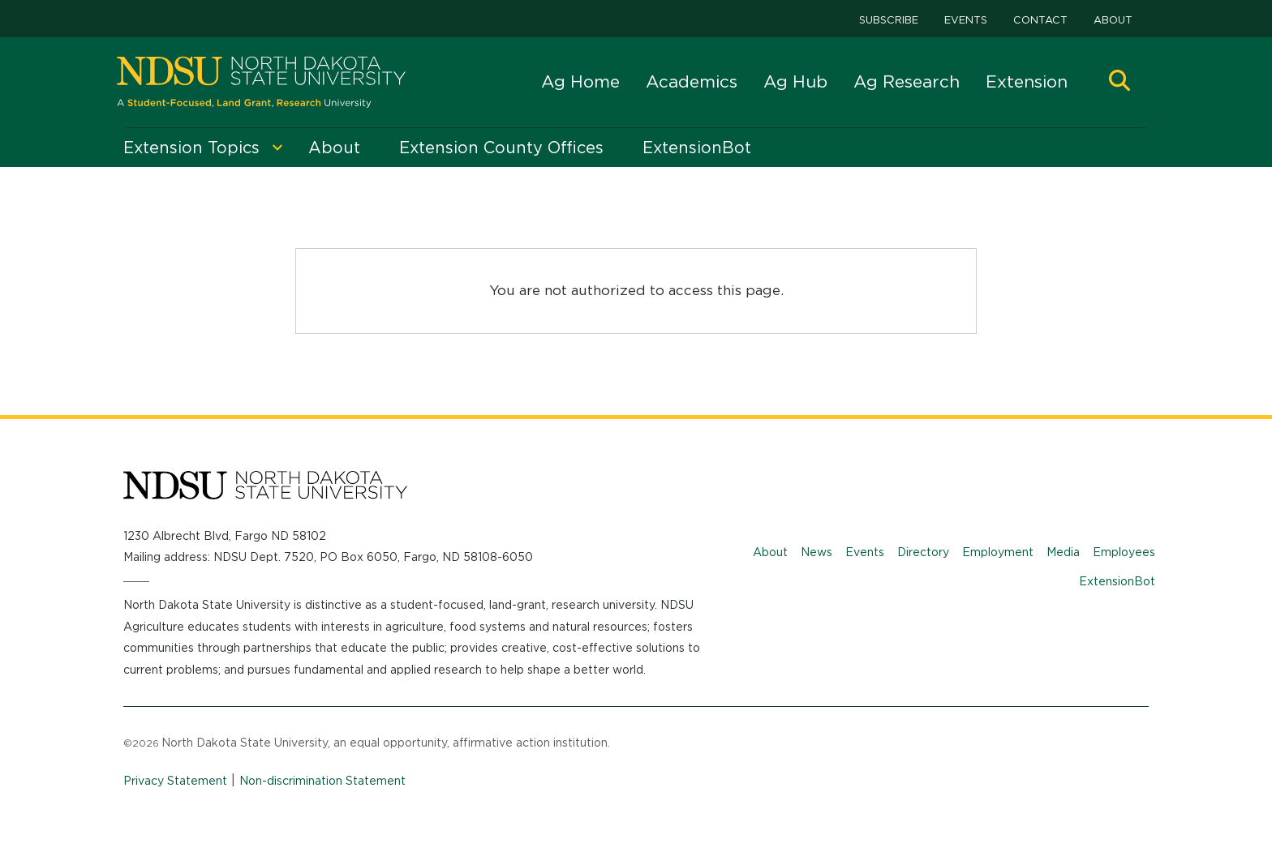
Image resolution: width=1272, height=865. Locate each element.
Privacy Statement (175, 780)
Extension (1027, 81)
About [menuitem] (334, 147)
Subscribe (888, 20)
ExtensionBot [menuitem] (696, 147)
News (816, 552)
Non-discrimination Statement (322, 780)
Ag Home (580, 81)
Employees (1124, 552)
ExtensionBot (1117, 581)
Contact (1040, 20)
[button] (1119, 82)
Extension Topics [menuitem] (191, 147)
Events (965, 20)
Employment (998, 552)
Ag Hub (795, 81)
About (1113, 20)
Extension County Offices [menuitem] (501, 147)
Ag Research (906, 81)
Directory (923, 552)
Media (1063, 552)
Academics (691, 81)
